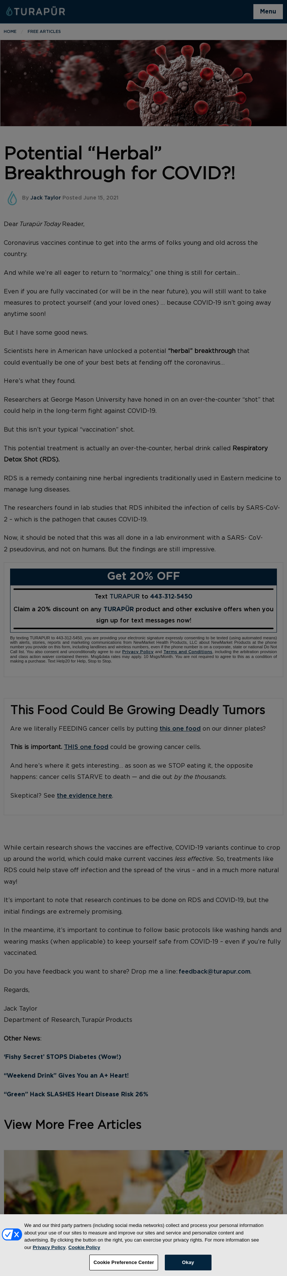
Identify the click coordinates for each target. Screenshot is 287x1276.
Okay (188, 1267)
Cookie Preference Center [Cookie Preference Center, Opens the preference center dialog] (123, 1267)
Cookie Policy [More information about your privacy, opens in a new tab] (84, 1252)
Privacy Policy (49, 1252)
